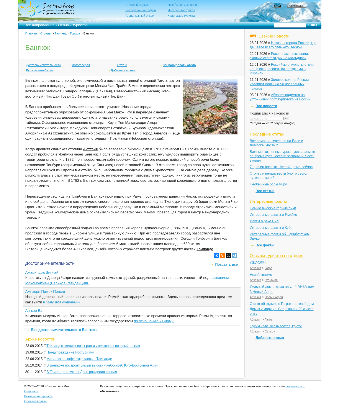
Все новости (266, 106)
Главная (31, 33)
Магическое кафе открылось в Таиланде (79, 359)
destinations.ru (295, 386)
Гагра (268, 268)
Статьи (122, 65)
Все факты (265, 245)
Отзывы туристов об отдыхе (277, 255)
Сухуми (270, 331)
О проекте (31, 391)
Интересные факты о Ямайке (273, 214)
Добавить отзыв (123, 70)
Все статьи (265, 191)
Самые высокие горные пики (273, 208)
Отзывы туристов (73, 25)
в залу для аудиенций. (62, 302)
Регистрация (296, 5)
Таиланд (61, 33)
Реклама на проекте (38, 396)
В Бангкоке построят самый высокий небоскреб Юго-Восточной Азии (101, 365)
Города (75, 33)
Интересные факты (181, 10)
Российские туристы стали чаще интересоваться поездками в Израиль (282, 69)
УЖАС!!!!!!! (258, 263)
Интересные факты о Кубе (271, 227)
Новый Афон (274, 297)
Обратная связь (35, 401)
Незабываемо (261, 275)
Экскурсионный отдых (140, 10)
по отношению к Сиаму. (154, 321)
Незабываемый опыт (182, 5)
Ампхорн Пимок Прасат (45, 292)
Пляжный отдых (136, 5)
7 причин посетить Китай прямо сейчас (281, 167)
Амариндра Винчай (41, 272)
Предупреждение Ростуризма (70, 352)
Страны (45, 33)
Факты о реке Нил (264, 221)
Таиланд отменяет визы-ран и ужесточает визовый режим (93, 346)
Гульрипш (271, 280)
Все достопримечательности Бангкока (64, 330)
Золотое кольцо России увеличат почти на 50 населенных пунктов (279, 84)
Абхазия (255, 268)
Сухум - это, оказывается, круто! (276, 326)
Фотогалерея (81, 65)
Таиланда (165, 81)
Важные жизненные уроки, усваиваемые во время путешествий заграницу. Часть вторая (282, 156)
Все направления (39, 25)
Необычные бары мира (268, 184)
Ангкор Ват (34, 311)
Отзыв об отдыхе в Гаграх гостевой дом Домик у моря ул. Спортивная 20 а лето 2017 (282, 309)
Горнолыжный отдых (139, 15)
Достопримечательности (43, 65)
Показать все (226, 264)
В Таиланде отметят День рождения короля (81, 372)
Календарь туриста (181, 15)
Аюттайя (90, 149)
